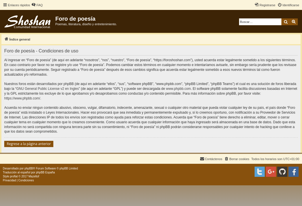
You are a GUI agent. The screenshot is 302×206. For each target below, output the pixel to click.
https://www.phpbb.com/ (22, 98)
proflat (14, 176)
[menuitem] (37, 5)
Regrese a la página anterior (29, 143)
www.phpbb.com (178, 89)
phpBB (29, 168)
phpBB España (45, 172)
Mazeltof (34, 176)
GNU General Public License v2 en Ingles (47, 89)
